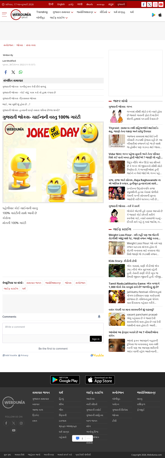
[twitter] (14, 423)
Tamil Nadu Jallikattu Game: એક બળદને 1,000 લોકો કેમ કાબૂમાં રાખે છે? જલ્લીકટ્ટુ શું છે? (134, 285)
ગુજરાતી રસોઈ (93, 409)
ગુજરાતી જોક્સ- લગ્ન (120, 106)
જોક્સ (19, 45)
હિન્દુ (61, 398)
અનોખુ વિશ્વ (92, 431)
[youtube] (21, 423)
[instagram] (14, 430)
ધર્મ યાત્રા (64, 431)
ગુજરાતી (121, 4)
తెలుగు (89, 4)
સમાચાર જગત (33, 282)
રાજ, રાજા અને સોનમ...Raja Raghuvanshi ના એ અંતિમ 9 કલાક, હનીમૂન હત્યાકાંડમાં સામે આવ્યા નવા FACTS (135, 181)
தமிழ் (71, 4)
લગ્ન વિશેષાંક (92, 437)
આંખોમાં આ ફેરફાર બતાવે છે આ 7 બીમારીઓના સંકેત (133, 334)
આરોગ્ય (90, 398)
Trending (42, 12)
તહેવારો (62, 437)
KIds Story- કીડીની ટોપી (123, 261)
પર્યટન (115, 404)
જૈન (61, 409)
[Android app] (65, 379)
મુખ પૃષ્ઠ (7, 454)
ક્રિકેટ (35, 415)
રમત (34, 420)
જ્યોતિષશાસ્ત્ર (85, 12)
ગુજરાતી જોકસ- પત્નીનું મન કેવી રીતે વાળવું (24, 86)
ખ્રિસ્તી (62, 415)
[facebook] (6, 423)
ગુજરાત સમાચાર (61, 12)
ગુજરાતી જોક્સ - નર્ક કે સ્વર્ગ (124, 206)
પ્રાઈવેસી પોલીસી (83, 454)
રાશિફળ (141, 404)
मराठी (79, 4)
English (61, 4)
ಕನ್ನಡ (110, 4)
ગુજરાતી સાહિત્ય (94, 415)
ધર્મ (132, 12)
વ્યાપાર (36, 404)
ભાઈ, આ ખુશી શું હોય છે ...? (16, 104)
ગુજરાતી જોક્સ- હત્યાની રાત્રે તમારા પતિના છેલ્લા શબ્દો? (31, 110)
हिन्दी (51, 4)
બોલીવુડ (40, 17)
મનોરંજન (8, 45)
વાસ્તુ (139, 398)
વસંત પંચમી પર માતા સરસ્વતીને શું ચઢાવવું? (131, 309)
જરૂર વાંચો (120, 101)
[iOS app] (100, 379)
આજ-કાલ (37, 409)
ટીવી (114, 420)
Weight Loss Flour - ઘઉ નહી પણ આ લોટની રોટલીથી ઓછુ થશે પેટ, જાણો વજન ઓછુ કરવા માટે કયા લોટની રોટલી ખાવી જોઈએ (134, 236)
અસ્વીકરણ (49, 454)
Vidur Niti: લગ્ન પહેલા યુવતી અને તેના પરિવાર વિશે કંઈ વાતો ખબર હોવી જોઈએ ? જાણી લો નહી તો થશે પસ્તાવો (134, 155)
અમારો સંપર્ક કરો (64, 454)
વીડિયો (103, 12)
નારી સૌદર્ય (91, 404)
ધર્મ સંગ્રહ (119, 12)
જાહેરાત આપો (34, 454)
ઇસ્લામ (62, 420)
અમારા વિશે (19, 454)
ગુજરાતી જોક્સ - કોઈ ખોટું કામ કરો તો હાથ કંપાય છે (29, 92)
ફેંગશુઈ (141, 409)
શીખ (61, 404)
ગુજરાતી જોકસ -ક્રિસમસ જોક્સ (19, 98)
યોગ (88, 426)
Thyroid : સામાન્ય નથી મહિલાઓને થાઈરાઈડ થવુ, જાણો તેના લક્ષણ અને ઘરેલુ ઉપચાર (133, 129)
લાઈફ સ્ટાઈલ (57, 17)
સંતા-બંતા (31, 45)
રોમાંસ (89, 442)
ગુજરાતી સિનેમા (120, 409)
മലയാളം (101, 4)
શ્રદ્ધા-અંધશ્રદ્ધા (68, 426)
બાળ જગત (91, 420)
